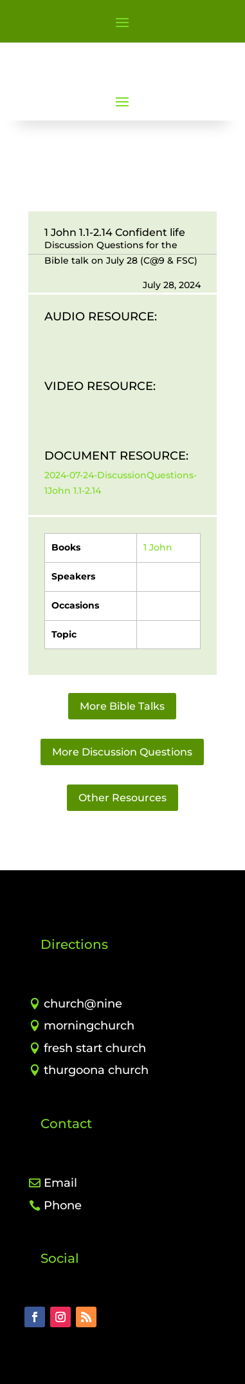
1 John (157, 547)
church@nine (83, 1004)
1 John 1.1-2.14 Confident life (114, 232)
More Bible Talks (122, 706)
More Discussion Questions (122, 752)
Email (60, 1183)
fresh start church (95, 1048)
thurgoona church (96, 1070)
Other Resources (122, 798)
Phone (63, 1205)
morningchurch (89, 1026)
